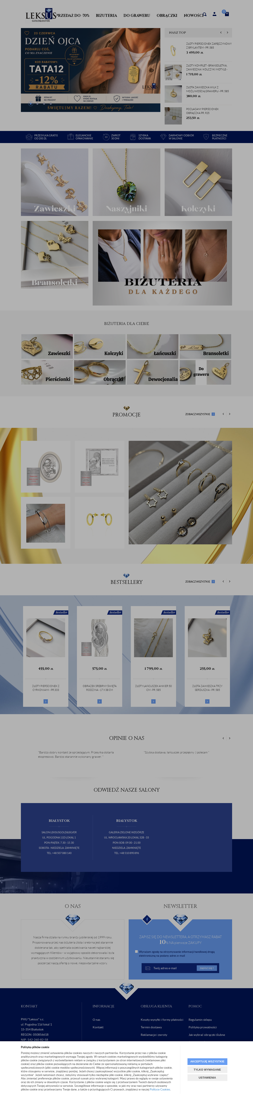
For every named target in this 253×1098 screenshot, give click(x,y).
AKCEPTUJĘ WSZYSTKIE (207, 1061)
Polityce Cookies (160, 1089)
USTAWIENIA (207, 1077)
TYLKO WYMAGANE (207, 1069)
